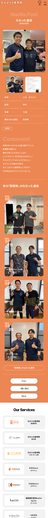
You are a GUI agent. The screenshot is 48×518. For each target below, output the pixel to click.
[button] (15, 84)
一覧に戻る (24, 388)
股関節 (7, 128)
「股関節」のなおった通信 (24, 368)
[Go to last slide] (3, 51)
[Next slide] (45, 51)
